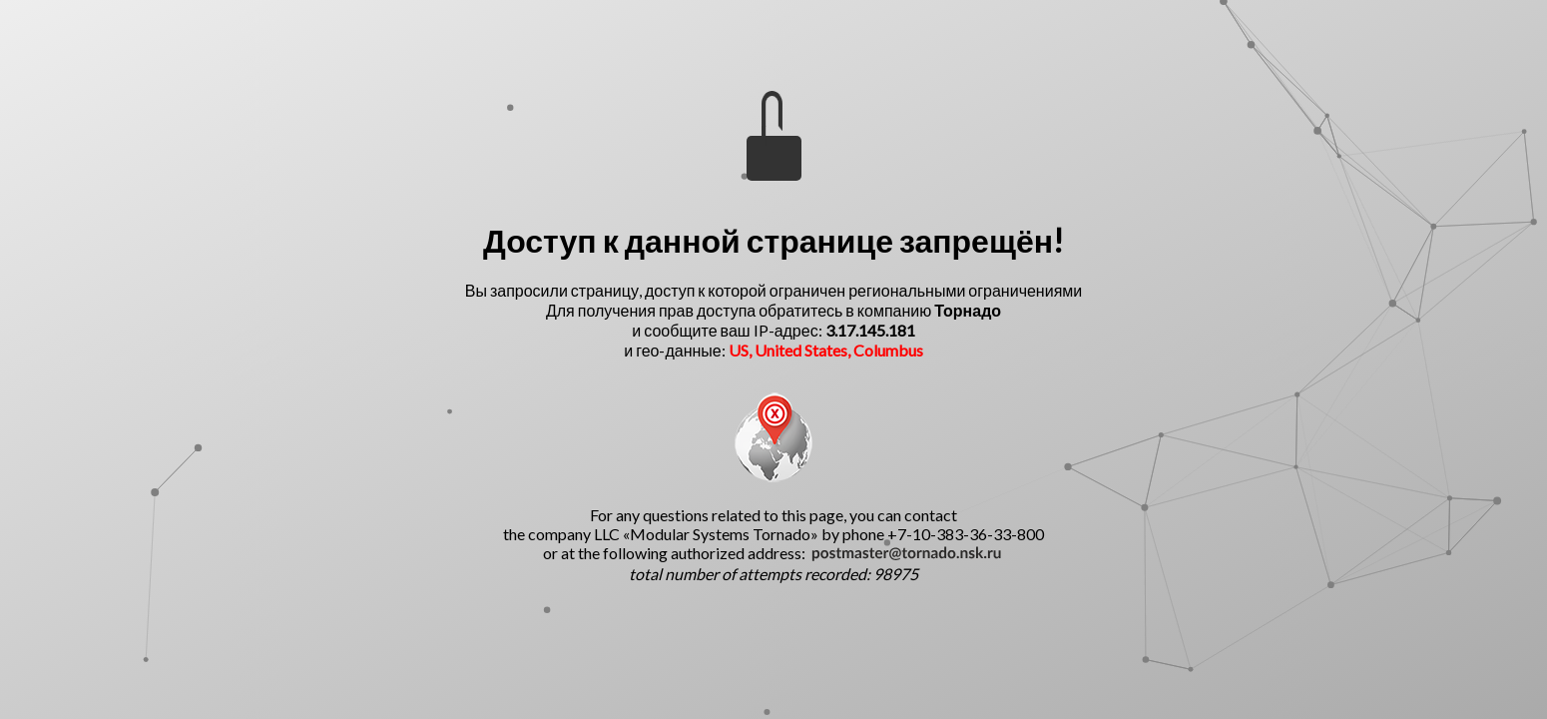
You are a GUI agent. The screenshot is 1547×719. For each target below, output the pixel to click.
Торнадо (967, 310)
